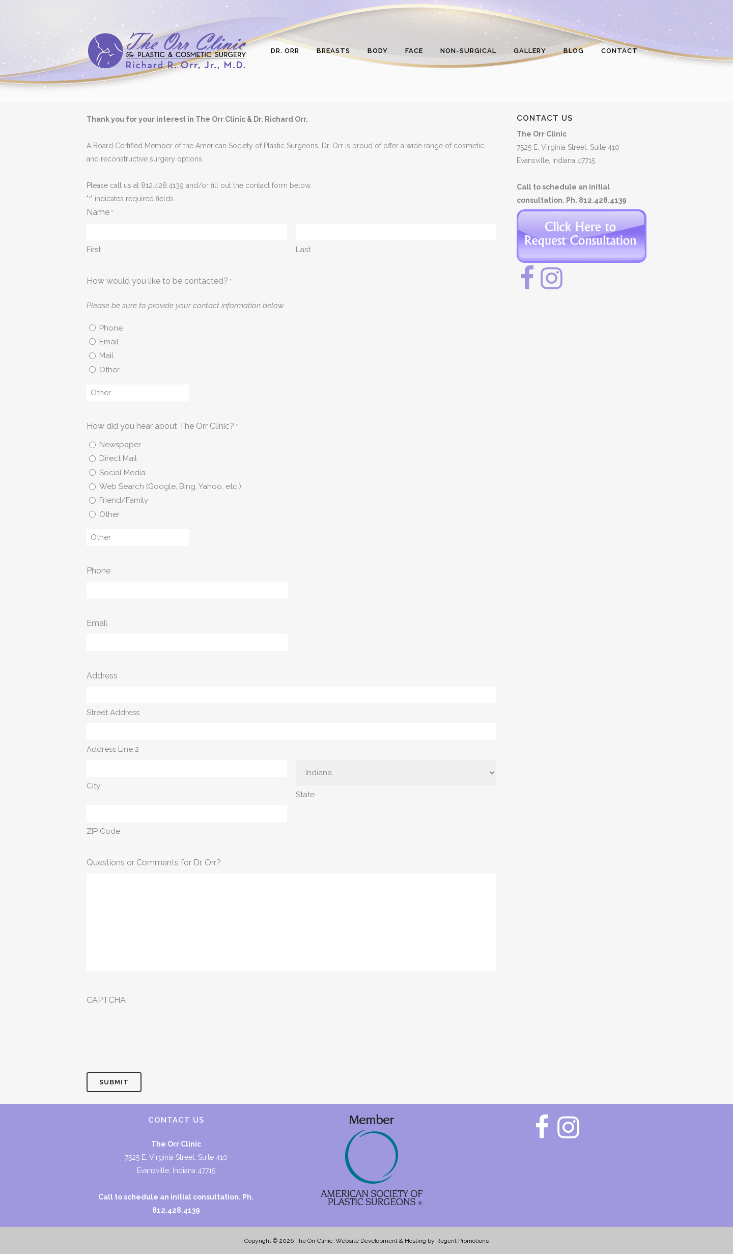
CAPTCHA (106, 1000)
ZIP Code (103, 831)
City (93, 785)
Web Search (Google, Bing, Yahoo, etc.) (170, 486)
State (305, 794)
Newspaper (120, 444)
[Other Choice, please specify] (138, 393)
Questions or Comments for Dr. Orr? (154, 862)
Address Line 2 (113, 749)
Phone (111, 328)
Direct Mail (118, 458)
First (94, 249)
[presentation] (164, 1031)
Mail (106, 355)
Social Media (122, 472)
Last (303, 249)
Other (109, 369)
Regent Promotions (462, 1240)
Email (109, 341)
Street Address (113, 712)
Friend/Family (123, 500)
